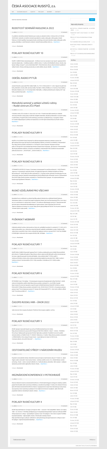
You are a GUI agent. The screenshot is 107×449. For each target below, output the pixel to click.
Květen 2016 (73, 355)
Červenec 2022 (73, 189)
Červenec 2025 (73, 91)
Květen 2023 (73, 161)
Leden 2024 (73, 140)
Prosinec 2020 (73, 240)
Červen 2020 (73, 257)
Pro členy (41, 11)
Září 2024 (72, 118)
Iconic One (78, 445)
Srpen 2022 (73, 186)
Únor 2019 (72, 300)
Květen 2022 (73, 194)
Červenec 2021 (73, 221)
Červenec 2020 (73, 254)
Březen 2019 (73, 298)
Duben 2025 (73, 99)
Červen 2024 (73, 126)
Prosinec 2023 (73, 143)
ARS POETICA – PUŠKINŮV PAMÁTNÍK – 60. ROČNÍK (82, 49)
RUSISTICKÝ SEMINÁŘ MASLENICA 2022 (33, 28)
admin (15, 32)
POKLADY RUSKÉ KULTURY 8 (27, 161)
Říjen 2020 (72, 246)
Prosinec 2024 (73, 110)
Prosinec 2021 (73, 208)
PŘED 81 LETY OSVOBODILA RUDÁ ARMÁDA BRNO (82, 53)
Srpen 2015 (73, 376)
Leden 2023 (73, 172)
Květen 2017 (73, 327)
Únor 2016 (72, 363)
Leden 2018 (73, 319)
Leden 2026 (73, 74)
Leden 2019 (73, 303)
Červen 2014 (73, 409)
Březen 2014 (73, 414)
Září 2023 (72, 151)
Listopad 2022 (73, 178)
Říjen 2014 (72, 404)
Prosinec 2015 (73, 368)
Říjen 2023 (72, 148)
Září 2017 (72, 325)
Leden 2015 (73, 395)
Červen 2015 (73, 382)
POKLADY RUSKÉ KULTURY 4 (27, 402)
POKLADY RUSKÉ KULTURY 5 (27, 321)
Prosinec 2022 (73, 175)
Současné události (22, 11)
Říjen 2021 (72, 213)
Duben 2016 (73, 357)
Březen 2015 (73, 390)
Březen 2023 (73, 167)
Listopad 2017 (73, 322)
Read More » (57, 42)
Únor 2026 (72, 72)
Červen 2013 (73, 428)
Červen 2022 (73, 191)
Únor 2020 (72, 268)
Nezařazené (20, 46)
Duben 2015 (73, 387)
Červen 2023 (73, 159)
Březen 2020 (73, 265)
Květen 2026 (73, 64)
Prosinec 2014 (73, 398)
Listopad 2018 (73, 306)
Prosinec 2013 (73, 420)
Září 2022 (72, 183)
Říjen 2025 (72, 83)
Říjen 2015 (72, 374)
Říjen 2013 (72, 425)
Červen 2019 (73, 289)
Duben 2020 (73, 262)
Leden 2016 (73, 366)
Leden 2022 (73, 205)
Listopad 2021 (73, 210)
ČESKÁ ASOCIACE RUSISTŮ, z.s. (34, 6)
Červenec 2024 (73, 123)
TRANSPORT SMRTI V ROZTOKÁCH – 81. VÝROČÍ (82, 32)
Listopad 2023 (73, 145)
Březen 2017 (73, 330)
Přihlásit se (92, 439)
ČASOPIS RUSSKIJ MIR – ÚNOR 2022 (30, 302)
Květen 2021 (73, 227)
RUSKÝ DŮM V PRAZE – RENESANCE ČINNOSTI (81, 44)
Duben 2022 (73, 197)
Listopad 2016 (73, 338)
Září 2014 (72, 406)
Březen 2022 (73, 200)
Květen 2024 (73, 129)
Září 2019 (72, 281)
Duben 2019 (73, 295)
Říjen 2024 (72, 115)
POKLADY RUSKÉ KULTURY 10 (27, 53)
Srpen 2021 (73, 219)
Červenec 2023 (73, 156)
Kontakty (58, 11)
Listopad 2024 (73, 113)
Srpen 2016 (73, 346)
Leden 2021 (73, 238)
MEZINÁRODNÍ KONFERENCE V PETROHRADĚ (36, 375)
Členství (33, 11)
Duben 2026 (73, 66)
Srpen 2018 (73, 311)
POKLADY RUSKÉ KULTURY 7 (27, 244)
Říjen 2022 (72, 181)
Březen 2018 (73, 317)
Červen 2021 (73, 224)
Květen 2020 (73, 259)
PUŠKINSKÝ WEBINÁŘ (23, 219)
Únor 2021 (72, 235)
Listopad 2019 (73, 276)
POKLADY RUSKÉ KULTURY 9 (27, 132)
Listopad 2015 (73, 371)
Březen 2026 (73, 69)
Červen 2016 (73, 352)
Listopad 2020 (73, 243)
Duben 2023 (73, 164)
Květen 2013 (73, 431)
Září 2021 (72, 216)
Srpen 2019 (73, 284)
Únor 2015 (72, 393)
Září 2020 (72, 249)
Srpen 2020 (73, 251)
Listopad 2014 (73, 401)
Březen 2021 (73, 232)
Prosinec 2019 (73, 273)
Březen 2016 (73, 360)
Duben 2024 (73, 132)
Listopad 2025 (73, 80)
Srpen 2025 (73, 88)
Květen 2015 (73, 385)
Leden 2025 (73, 107)
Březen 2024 (73, 134)
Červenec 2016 (73, 349)
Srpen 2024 (73, 121)
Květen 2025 (73, 96)
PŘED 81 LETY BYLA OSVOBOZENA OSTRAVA (81, 37)
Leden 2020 (73, 270)
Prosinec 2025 (73, 77)
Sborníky (49, 11)
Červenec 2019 (73, 287)
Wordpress (94, 445)
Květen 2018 (73, 314)
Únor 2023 (72, 170)
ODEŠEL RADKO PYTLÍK (24, 78)
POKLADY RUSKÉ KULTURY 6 (27, 273)
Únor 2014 (72, 417)
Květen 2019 (73, 292)
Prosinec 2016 (73, 336)
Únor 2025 (72, 104)
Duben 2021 (73, 230)
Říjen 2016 (72, 341)
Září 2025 (72, 85)
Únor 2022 (72, 202)
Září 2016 (72, 344)
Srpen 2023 (73, 153)
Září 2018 (72, 308)
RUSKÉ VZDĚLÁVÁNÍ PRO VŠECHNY (30, 190)
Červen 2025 (73, 94)
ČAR (13, 11)
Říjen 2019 (72, 278)
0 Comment (64, 32)
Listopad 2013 (73, 423)
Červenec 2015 (73, 379)
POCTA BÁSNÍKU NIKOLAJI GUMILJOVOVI (80, 41)
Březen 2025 (73, 102)
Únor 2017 (72, 333)
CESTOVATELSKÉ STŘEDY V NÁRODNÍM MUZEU (37, 350)
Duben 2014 (73, 412)
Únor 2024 (72, 137)
